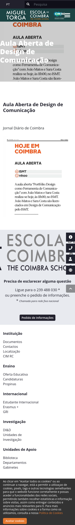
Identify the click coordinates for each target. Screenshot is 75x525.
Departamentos (14, 462)
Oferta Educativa (15, 374)
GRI (5, 412)
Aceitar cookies (15, 521)
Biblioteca (10, 458)
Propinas (9, 384)
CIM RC (8, 356)
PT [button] (8, 4)
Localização (11, 351)
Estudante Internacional (21, 402)
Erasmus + (11, 407)
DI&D (7, 430)
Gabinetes (10, 467)
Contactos (10, 346)
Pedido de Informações (38, 318)
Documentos (12, 342)
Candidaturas (13, 379)
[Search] (53, 4)
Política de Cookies (51, 513)
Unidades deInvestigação (12, 437)
